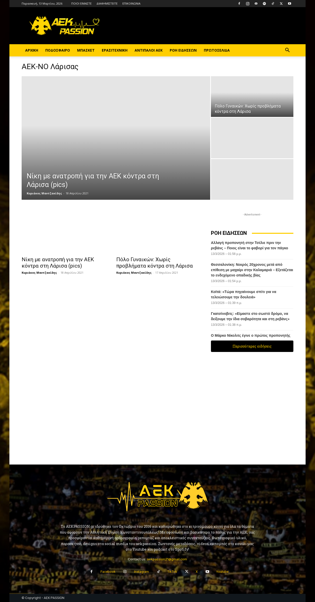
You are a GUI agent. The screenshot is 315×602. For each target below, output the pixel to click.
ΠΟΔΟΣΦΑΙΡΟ (57, 50)
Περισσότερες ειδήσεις (252, 346)
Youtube (222, 572)
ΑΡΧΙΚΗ (31, 50)
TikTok (172, 572)
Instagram (141, 572)
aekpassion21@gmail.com (167, 559)
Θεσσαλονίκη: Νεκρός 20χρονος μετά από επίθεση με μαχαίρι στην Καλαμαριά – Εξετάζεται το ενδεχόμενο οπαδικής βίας (252, 270)
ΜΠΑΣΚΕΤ (86, 50)
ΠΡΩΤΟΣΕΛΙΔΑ (217, 50)
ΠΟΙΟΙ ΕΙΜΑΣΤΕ (81, 3)
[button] (287, 50)
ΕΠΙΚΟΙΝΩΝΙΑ (131, 3)
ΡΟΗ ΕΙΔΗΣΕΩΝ (183, 50)
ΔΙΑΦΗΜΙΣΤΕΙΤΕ (107, 3)
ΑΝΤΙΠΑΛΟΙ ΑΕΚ (149, 50)
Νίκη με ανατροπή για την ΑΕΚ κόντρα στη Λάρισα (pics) (58, 262)
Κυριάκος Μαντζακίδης (44, 193)
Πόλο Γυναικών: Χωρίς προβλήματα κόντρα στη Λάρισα (154, 262)
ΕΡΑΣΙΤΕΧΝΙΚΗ (114, 50)
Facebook (108, 572)
